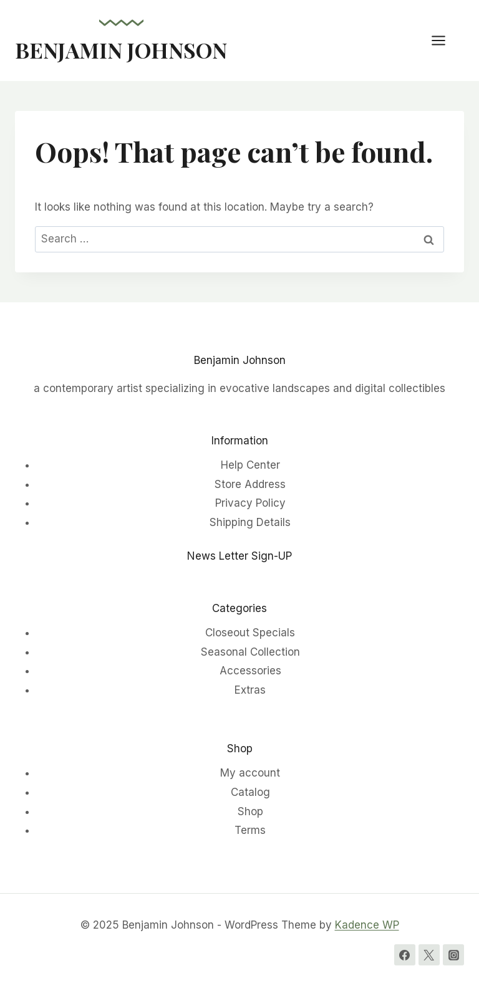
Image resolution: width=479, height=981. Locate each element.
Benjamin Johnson (240, 360)
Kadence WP (367, 925)
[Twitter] (429, 954)
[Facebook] (404, 954)
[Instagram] (453, 954)
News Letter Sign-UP (239, 556)
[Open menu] (444, 40)
